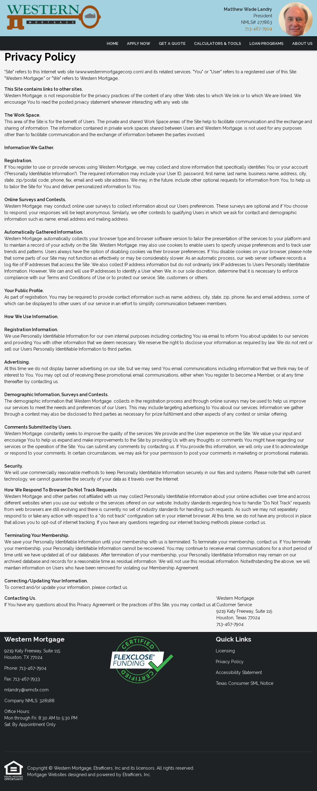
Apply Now (138, 43)
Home (112, 43)
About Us (302, 43)
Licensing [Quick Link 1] (225, 650)
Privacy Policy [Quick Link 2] (230, 661)
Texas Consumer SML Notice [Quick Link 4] (244, 683)
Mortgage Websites (47, 774)
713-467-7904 (258, 28)
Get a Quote (172, 43)
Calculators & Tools (217, 43)
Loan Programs (267, 43)
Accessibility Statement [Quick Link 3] (239, 672)
